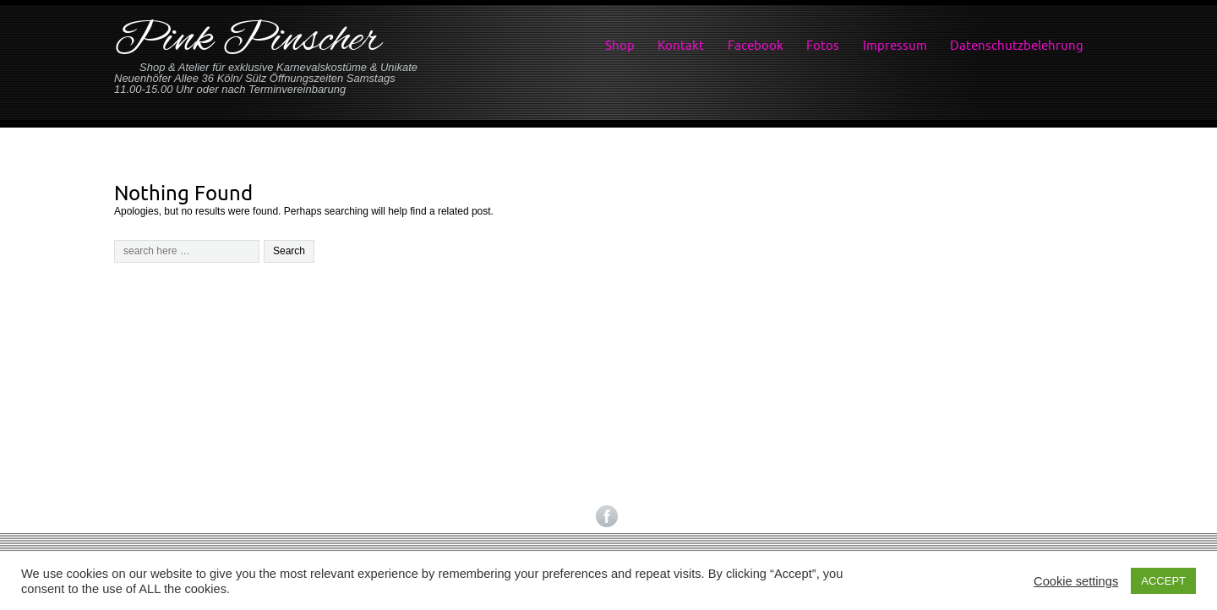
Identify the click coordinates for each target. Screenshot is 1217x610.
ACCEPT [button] (1163, 581)
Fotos (822, 45)
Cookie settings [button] (1076, 581)
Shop (620, 45)
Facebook (755, 45)
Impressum (895, 45)
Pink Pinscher (247, 41)
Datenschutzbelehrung (1016, 45)
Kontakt (681, 45)
